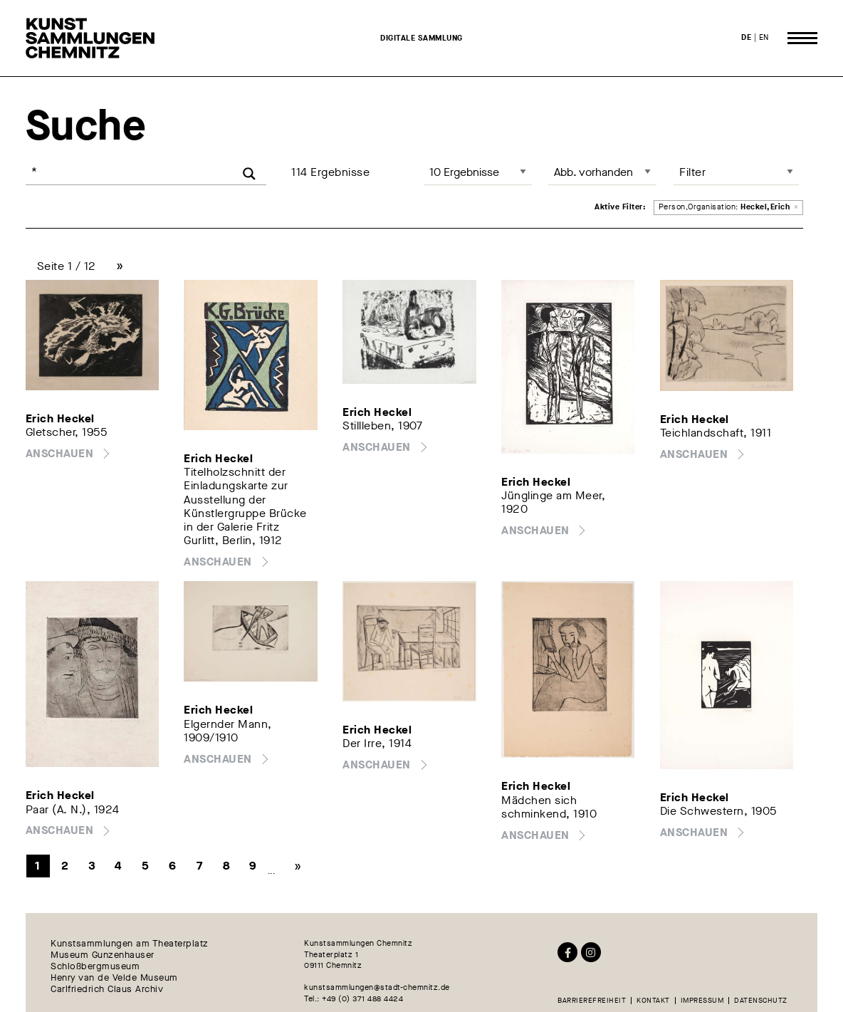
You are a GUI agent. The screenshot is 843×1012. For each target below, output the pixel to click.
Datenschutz (760, 1000)
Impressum (702, 1000)
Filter (692, 172)
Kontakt (653, 1000)
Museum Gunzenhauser (103, 955)
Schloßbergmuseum (95, 966)
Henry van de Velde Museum (114, 978)
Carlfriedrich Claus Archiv (107, 989)
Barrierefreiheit (591, 1000)
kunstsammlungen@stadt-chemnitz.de (377, 987)
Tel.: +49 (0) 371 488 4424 (353, 998)
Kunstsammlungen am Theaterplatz (130, 943)
